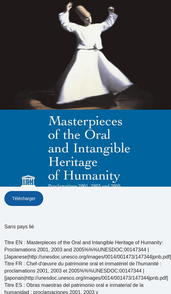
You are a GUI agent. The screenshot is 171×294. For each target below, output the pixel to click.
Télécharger (24, 198)
